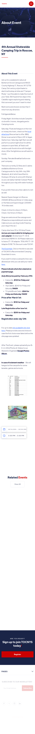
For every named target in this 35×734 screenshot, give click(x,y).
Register (17, 654)
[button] (31, 3)
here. (3, 264)
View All (17, 484)
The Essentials (7, 249)
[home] (4, 3)
